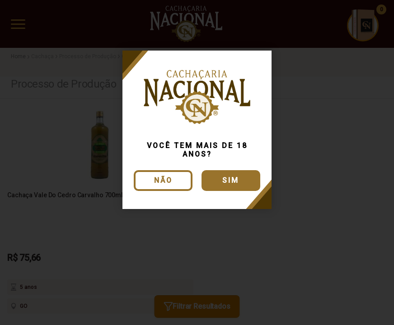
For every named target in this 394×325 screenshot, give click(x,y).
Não (163, 180)
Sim (230, 180)
